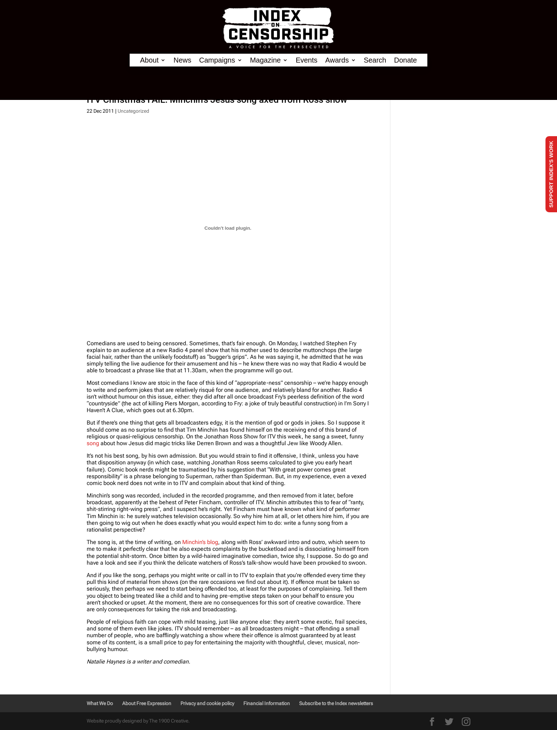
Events (306, 60)
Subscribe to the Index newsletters (336, 703)
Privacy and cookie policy (207, 703)
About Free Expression (146, 703)
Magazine (265, 60)
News (182, 60)
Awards (337, 60)
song (93, 443)
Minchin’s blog (200, 542)
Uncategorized (133, 111)
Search (375, 60)
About (149, 60)
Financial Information (266, 703)
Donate (405, 60)
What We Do (100, 703)
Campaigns (217, 60)
